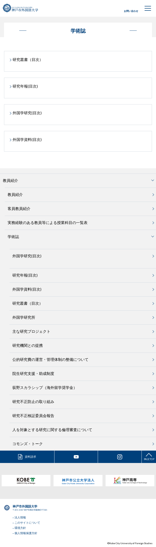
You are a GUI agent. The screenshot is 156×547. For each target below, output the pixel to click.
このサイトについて (27, 522)
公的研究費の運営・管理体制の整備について (50, 359)
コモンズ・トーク (27, 443)
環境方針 (20, 528)
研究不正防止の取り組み (33, 401)
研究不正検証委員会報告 (33, 415)
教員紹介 (15, 194)
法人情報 (20, 517)
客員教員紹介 (19, 208)
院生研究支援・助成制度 (33, 373)
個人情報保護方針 (26, 533)
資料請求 (30, 456)
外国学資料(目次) (27, 139)
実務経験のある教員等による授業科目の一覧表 (48, 222)
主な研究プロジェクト (31, 331)
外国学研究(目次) (27, 112)
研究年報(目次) (25, 86)
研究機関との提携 (27, 345)
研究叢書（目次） (28, 59)
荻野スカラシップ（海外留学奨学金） (44, 387)
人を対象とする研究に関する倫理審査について (52, 429)
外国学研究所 (23, 317)
